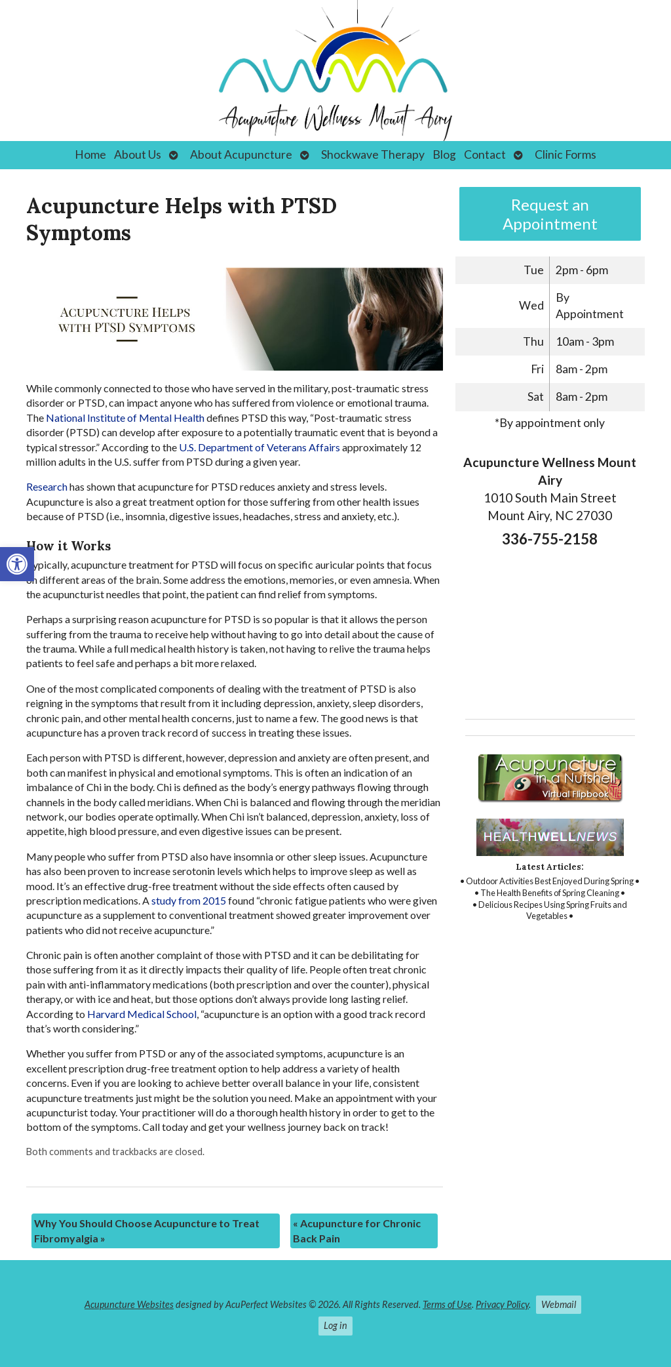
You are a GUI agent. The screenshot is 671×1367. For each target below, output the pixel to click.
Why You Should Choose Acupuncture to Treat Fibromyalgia (146, 1230)
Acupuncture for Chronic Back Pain (357, 1230)
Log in (335, 1325)
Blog (444, 154)
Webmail (558, 1304)
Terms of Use (447, 1304)
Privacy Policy (502, 1304)
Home (90, 154)
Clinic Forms (565, 154)
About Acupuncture (241, 154)
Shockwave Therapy (373, 154)
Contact (485, 154)
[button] (17, 564)
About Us (137, 154)
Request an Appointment (550, 214)
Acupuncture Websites (129, 1304)
